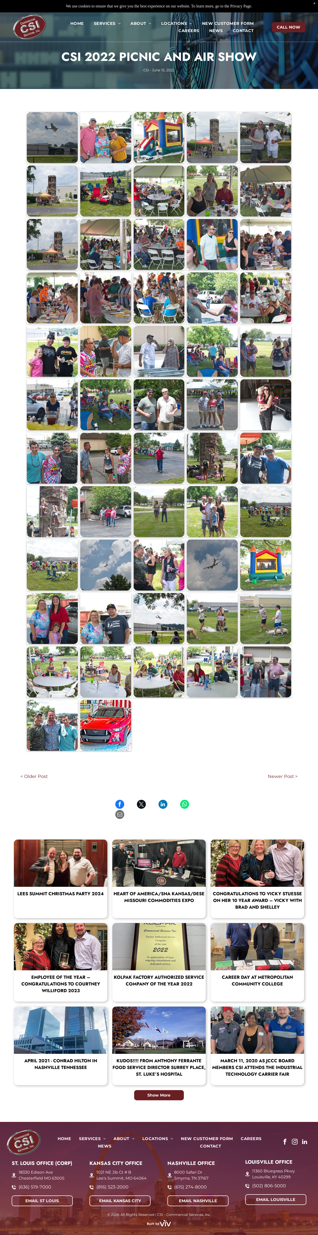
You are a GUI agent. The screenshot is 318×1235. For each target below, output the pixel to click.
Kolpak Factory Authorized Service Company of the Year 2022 (159, 970)
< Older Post (34, 776)
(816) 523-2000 (112, 1177)
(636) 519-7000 (35, 1177)
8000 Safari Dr (188, 1162)
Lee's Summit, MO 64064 (121, 1168)
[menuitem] (77, 23)
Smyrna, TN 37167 (191, 1168)
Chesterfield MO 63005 (41, 1168)
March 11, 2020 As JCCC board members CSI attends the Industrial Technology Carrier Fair (257, 1057)
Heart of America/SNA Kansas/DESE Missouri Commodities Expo (159, 887)
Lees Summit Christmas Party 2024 (60, 883)
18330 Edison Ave (36, 1162)
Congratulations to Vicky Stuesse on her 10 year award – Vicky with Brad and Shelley (257, 890)
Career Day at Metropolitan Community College (257, 970)
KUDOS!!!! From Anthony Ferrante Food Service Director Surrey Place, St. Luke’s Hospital (159, 1057)
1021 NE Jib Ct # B (113, 1162)
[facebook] (284, 1132)
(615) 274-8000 (190, 1177)
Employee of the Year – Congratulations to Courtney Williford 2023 (60, 974)
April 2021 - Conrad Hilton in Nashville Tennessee (60, 1054)
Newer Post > (283, 776)
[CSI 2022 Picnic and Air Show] (52, 137)
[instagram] (294, 1132)
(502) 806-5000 (269, 1175)
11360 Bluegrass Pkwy (273, 1160)
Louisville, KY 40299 (271, 1166)
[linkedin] (304, 1132)
